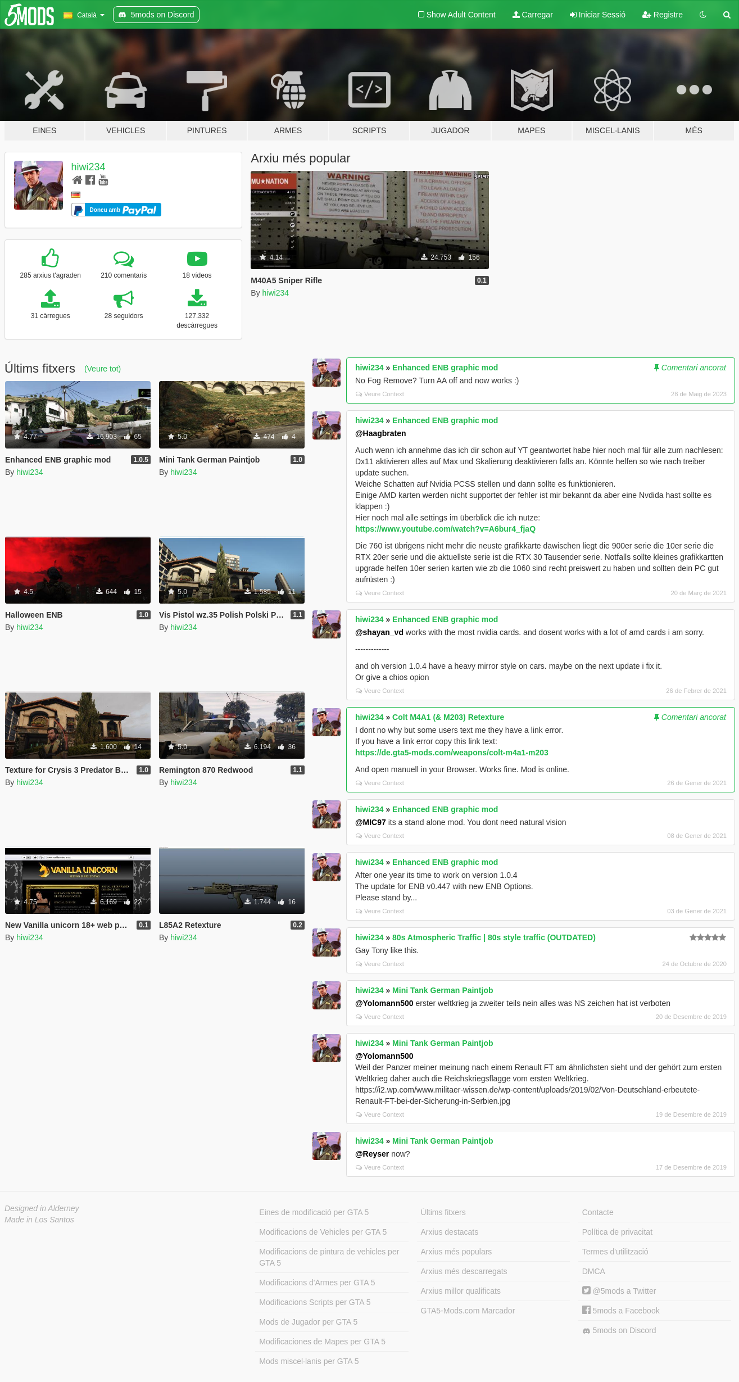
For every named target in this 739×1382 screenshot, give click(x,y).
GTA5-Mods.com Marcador (468, 1310)
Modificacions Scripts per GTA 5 (314, 1302)
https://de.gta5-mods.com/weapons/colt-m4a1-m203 (451, 752)
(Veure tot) (102, 368)
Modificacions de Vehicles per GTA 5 (323, 1231)
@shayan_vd (379, 632)
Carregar (533, 14)
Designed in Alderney (41, 1208)
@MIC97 (370, 822)
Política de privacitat (617, 1231)
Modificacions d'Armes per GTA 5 (317, 1282)
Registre (662, 14)
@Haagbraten (380, 433)
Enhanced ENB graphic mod (445, 367)
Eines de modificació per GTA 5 (314, 1212)
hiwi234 (88, 167)
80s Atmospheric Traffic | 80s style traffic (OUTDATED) (494, 937)
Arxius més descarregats (464, 1271)
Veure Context (380, 394)
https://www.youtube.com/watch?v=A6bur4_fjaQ (445, 528)
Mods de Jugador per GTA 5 (308, 1321)
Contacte (598, 1212)
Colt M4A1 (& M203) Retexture (448, 717)
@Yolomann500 (384, 1003)
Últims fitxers (443, 1212)
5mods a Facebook (621, 1311)
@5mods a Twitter (619, 1291)
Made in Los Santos (39, 1219)
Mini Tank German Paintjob (442, 990)
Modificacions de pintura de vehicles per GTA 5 (329, 1257)
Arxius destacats (450, 1231)
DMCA (593, 1271)
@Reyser (372, 1153)
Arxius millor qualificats (461, 1290)
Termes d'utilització (615, 1251)
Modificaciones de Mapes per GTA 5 (322, 1341)
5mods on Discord (619, 1330)
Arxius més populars (456, 1251)
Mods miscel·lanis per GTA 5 (309, 1361)
